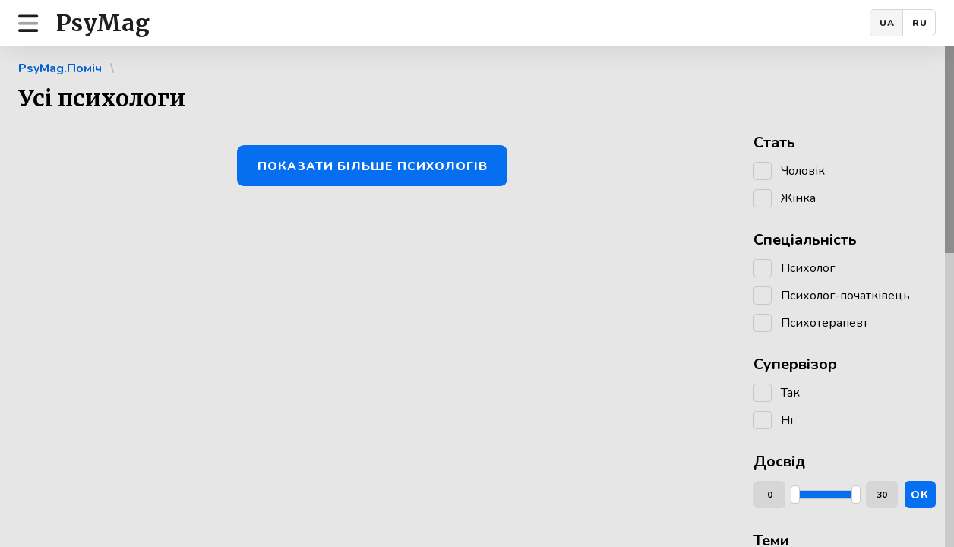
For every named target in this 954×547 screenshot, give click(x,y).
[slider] (795, 494)
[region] (477, 296)
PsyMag (103, 22)
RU (919, 23)
